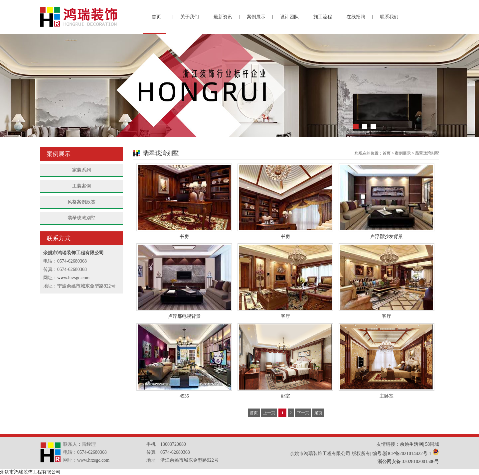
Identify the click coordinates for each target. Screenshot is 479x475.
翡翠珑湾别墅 (81, 217)
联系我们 (389, 16)
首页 (156, 16)
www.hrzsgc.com (73, 277)
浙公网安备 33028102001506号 (408, 461)
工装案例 (81, 185)
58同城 (432, 444)
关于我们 (189, 16)
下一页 (303, 413)
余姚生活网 (411, 444)
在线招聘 (356, 16)
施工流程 (322, 16)
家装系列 (81, 170)
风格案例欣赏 (81, 201)
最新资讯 (223, 16)
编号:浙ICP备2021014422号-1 (401, 453)
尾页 (318, 413)
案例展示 (256, 16)
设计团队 (289, 16)
